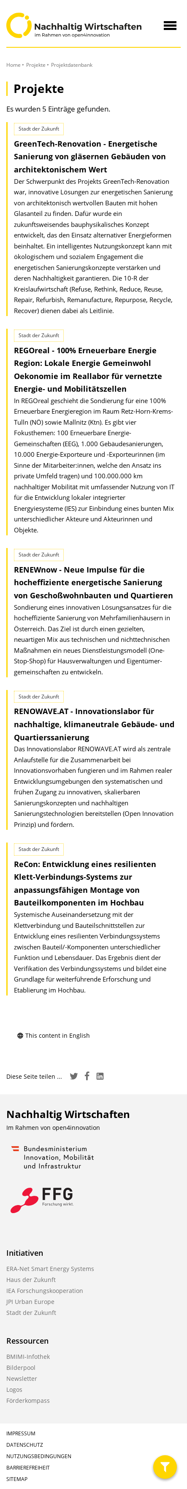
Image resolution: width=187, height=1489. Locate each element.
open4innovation (76, 1128)
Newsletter (21, 1378)
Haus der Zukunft (31, 1280)
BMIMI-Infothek (28, 1357)
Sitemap (16, 1479)
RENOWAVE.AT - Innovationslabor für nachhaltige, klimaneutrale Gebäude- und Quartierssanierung (94, 724)
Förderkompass (28, 1400)
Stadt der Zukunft (31, 1313)
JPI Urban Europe (30, 1302)
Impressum (20, 1433)
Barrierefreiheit (28, 1467)
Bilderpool (20, 1368)
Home (13, 64)
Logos (14, 1389)
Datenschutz (24, 1444)
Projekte (36, 64)
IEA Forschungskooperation (44, 1291)
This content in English (53, 1035)
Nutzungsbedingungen (38, 1456)
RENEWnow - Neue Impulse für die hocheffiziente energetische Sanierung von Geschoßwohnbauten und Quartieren (93, 582)
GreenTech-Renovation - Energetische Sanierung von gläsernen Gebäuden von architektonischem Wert (90, 157)
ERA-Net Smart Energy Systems (50, 1269)
